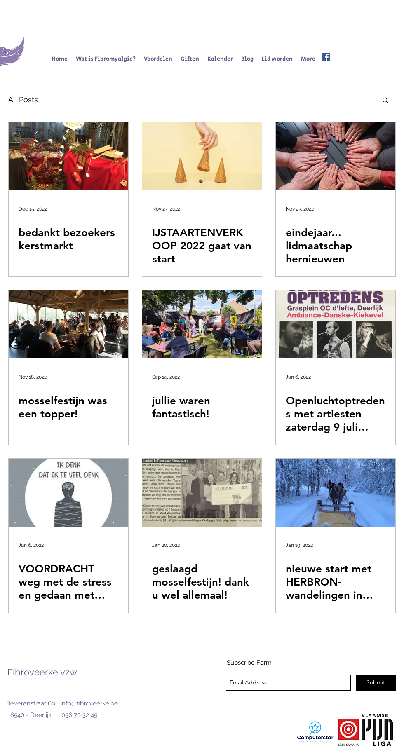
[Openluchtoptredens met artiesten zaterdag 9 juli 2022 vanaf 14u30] (335, 324)
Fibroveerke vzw (42, 672)
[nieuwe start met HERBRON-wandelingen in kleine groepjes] (335, 493)
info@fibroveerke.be (89, 703)
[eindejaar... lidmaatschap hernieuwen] (335, 156)
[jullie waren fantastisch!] (202, 324)
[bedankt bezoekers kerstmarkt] (68, 156)
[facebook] (326, 57)
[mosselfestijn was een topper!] (68, 324)
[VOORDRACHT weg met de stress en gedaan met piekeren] (68, 493)
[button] (385, 100)
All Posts (23, 99)
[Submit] (376, 683)
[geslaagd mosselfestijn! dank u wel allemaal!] (202, 493)
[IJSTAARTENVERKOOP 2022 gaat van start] (202, 156)
